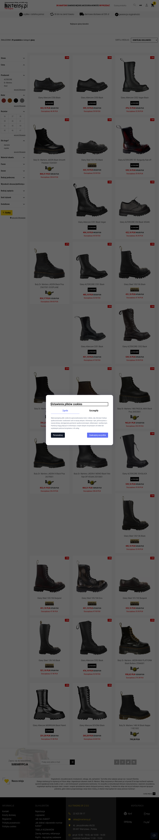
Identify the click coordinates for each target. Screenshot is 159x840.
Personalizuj (58, 435)
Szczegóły (93, 410)
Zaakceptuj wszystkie (97, 435)
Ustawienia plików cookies (66, 404)
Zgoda (65, 410)
